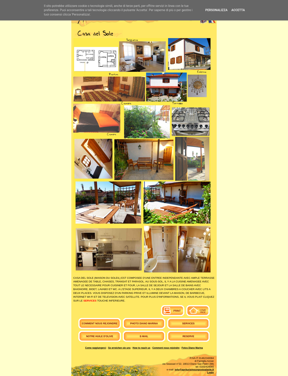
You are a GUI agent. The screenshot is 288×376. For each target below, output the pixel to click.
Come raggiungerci (95, 348)
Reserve (188, 336)
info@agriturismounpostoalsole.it (194, 369)
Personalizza (216, 10)
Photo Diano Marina (144, 323)
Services (188, 323)
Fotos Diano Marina (192, 348)
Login (210, 372)
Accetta (238, 10)
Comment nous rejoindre (99, 323)
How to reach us (141, 348)
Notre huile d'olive (99, 336)
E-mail (144, 336)
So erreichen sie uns (119, 348)
